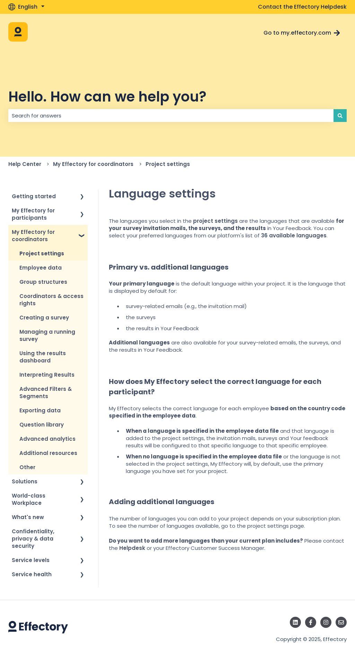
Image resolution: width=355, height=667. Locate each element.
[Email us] (341, 622)
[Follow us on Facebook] (310, 622)
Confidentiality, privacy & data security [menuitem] (33, 539)
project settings (215, 221)
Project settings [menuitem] (41, 253)
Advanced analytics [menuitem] (47, 438)
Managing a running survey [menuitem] (47, 335)
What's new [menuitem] (28, 517)
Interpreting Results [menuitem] (47, 374)
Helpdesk (132, 548)
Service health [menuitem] (32, 574)
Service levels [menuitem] (31, 560)
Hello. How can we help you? (107, 96)
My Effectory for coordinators (93, 164)
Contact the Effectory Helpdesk (302, 7)
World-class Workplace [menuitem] (28, 499)
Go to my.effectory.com (301, 33)
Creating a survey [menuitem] (44, 317)
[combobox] (171, 115)
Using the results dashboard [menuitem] (42, 357)
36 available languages (294, 235)
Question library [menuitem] (41, 424)
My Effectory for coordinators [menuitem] (33, 235)
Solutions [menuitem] (24, 481)
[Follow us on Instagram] (325, 622)
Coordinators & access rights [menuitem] (51, 299)
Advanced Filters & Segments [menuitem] (45, 392)
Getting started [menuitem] (34, 196)
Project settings (168, 164)
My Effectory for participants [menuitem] (33, 214)
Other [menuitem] (27, 467)
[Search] (340, 115)
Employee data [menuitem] (40, 267)
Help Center (24, 164)
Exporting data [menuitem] (40, 410)
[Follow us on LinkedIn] (295, 622)
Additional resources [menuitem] (48, 453)
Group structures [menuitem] (43, 282)
